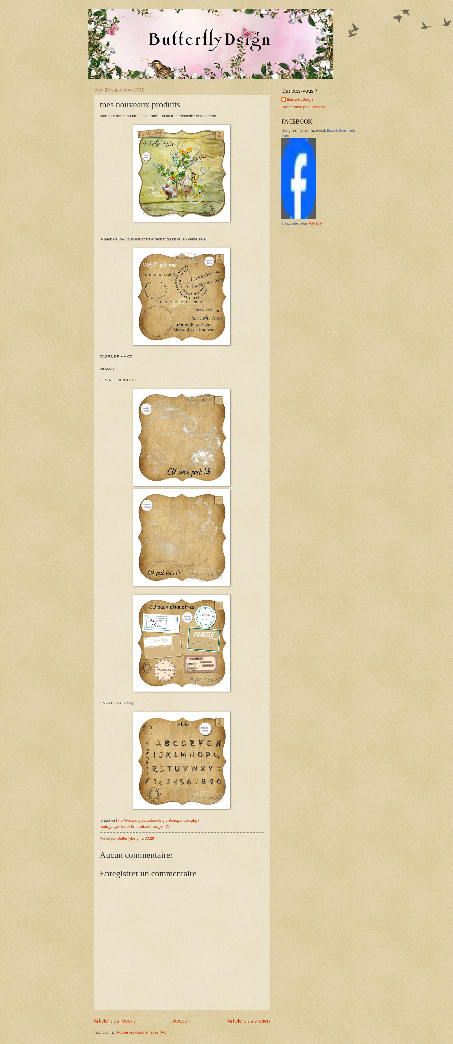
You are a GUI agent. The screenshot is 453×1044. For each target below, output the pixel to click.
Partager (316, 223)
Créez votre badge (294, 223)
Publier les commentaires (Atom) (144, 1032)
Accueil (181, 1021)
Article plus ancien (249, 1021)
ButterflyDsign (300, 99)
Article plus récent (114, 1021)
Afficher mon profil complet (303, 107)
